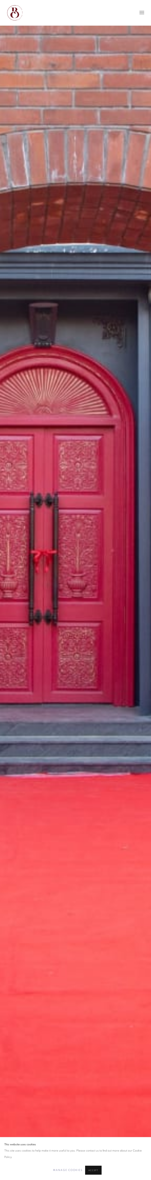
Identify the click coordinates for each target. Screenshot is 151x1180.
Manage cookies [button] (68, 1170)
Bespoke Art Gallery (15, 12)
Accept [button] (93, 1170)
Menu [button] (141, 13)
